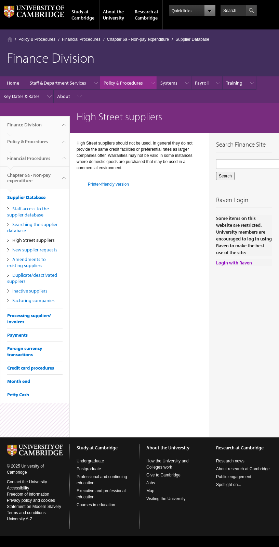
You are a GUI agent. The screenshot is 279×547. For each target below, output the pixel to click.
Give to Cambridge (163, 475)
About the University (113, 15)
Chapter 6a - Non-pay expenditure (138, 39)
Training (234, 83)
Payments (17, 335)
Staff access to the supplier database (28, 212)
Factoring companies (33, 300)
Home (10, 39)
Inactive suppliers (30, 291)
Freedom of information (28, 494)
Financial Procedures (81, 39)
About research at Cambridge (243, 469)
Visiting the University (166, 498)
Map (150, 490)
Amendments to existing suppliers (26, 262)
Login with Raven (234, 263)
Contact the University (27, 482)
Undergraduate (90, 461)
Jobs (150, 483)
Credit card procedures (30, 368)
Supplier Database (192, 39)
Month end (18, 381)
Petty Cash (18, 394)
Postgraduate (89, 469)
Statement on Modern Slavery (34, 506)
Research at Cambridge (146, 15)
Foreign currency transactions (24, 351)
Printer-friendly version (108, 184)
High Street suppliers (33, 240)
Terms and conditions (26, 512)
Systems (168, 83)
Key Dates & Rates (21, 96)
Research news (230, 461)
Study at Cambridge (82, 15)
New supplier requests (34, 250)
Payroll (202, 83)
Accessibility (18, 488)
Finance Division (24, 127)
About (63, 96)
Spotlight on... (228, 484)
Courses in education (96, 504)
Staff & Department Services (58, 83)
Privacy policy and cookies (31, 500)
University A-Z (19, 519)
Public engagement (233, 476)
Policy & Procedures (36, 39)
